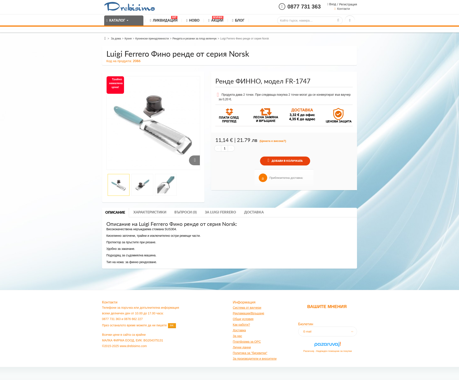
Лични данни (242, 347)
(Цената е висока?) (273, 141)
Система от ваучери (247, 307)
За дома (116, 38)
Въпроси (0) (185, 212)
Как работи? (241, 324)
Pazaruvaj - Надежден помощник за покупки (327, 351)
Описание (115, 212)
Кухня (128, 38)
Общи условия (243, 319)
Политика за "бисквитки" (250, 353)
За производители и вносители (255, 358)
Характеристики (149, 212)
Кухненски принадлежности (152, 38)
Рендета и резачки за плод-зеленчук (194, 38)
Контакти (343, 8)
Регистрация (348, 4)
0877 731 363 (304, 6)
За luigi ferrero (220, 212)
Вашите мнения (327, 306)
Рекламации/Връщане (248, 313)
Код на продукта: (119, 61)
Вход (332, 4)
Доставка (254, 212)
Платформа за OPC (247, 341)
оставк (239, 330)
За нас (237, 336)
